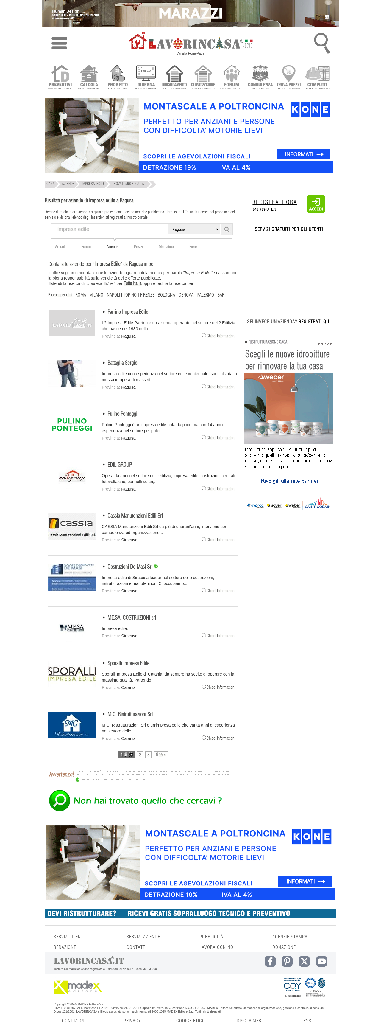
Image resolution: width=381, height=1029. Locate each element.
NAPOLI (113, 295)
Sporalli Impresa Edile (128, 663)
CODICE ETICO (190, 1021)
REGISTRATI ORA (274, 202)
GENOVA (186, 295)
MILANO (96, 295)
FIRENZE (147, 295)
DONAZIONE (284, 947)
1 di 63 (126, 754)
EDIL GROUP (119, 465)
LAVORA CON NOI (217, 947)
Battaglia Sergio (122, 363)
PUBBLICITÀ (211, 937)
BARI (221, 295)
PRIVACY (132, 1021)
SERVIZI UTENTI (69, 937)
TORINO (130, 295)
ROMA (80, 295)
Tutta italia (132, 283)
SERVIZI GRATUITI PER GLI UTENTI (289, 229)
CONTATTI (136, 947)
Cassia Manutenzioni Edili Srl (135, 516)
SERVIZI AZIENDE (143, 937)
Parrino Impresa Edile (127, 312)
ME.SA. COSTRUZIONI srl (131, 618)
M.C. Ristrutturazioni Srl (130, 714)
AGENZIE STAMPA (289, 937)
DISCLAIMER (249, 1021)
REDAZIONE (65, 947)
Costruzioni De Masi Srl (130, 567)
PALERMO (205, 295)
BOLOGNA (166, 295)
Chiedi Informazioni (218, 335)
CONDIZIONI (74, 1021)
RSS (307, 1021)
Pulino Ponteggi (122, 414)
